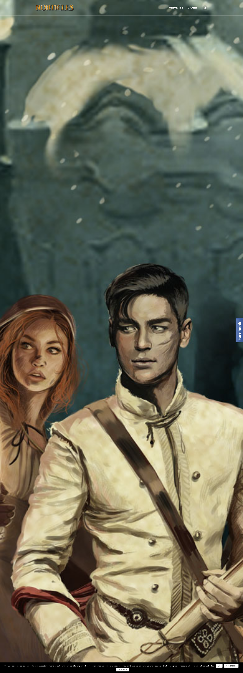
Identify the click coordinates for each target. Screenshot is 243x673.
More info (122, 670)
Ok (219, 666)
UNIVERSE (176, 7)
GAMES (193, 7)
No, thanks (231, 666)
